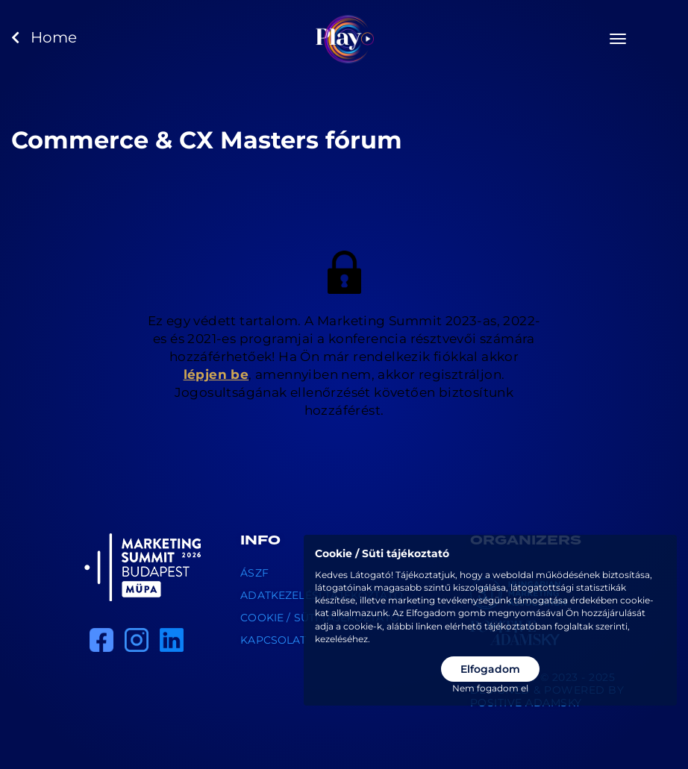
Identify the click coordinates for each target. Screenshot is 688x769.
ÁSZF (254, 573)
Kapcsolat (273, 640)
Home (44, 37)
